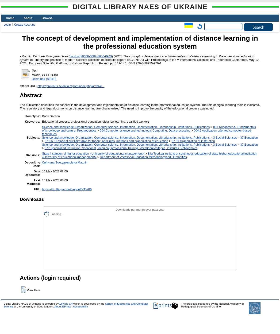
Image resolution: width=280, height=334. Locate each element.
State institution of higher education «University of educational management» (93, 153)
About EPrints (62, 306)
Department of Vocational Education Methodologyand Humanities (143, 157)
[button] (23, 289)
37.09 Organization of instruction (193, 141)
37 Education (249, 137)
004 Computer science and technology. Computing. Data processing (145, 130)
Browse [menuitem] (47, 18)
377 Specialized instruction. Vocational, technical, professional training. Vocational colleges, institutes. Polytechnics (121, 148)
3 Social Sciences (225, 137)
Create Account (24, 24)
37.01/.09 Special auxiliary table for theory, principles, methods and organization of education (106, 141)
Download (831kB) (44, 79)
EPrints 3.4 (66, 303)
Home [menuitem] (10, 18)
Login (7, 24)
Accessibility (80, 306)
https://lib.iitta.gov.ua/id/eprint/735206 (67, 189)
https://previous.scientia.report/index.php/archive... (71, 86)
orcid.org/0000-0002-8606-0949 (91, 56)
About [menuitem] (28, 18)
